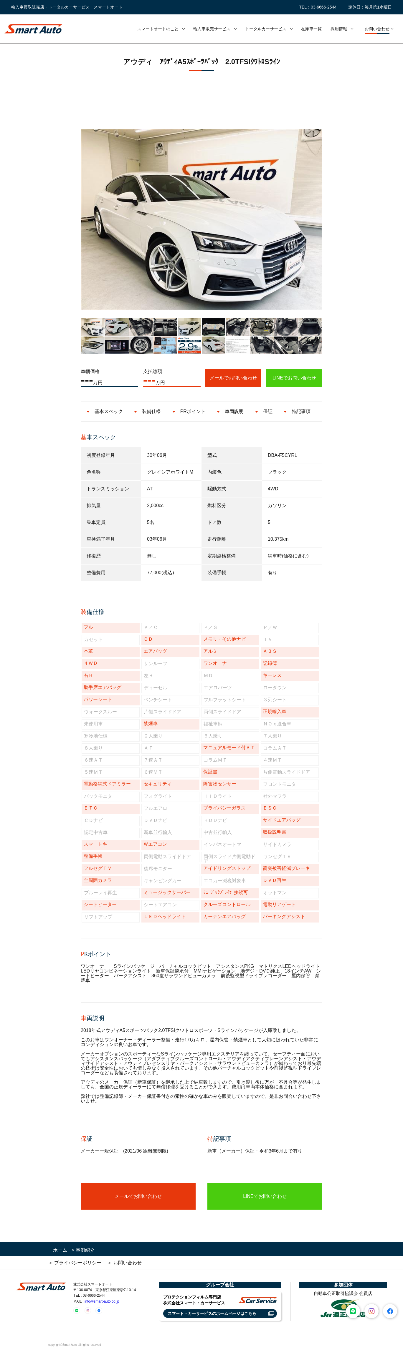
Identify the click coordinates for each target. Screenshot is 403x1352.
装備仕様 (151, 411)
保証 (267, 411)
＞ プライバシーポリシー (74, 1262)
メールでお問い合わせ (233, 377)
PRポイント (193, 411)
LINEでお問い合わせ (294, 377)
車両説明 (234, 411)
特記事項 (301, 411)
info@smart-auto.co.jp (102, 1301)
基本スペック (109, 411)
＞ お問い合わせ (124, 1262)
